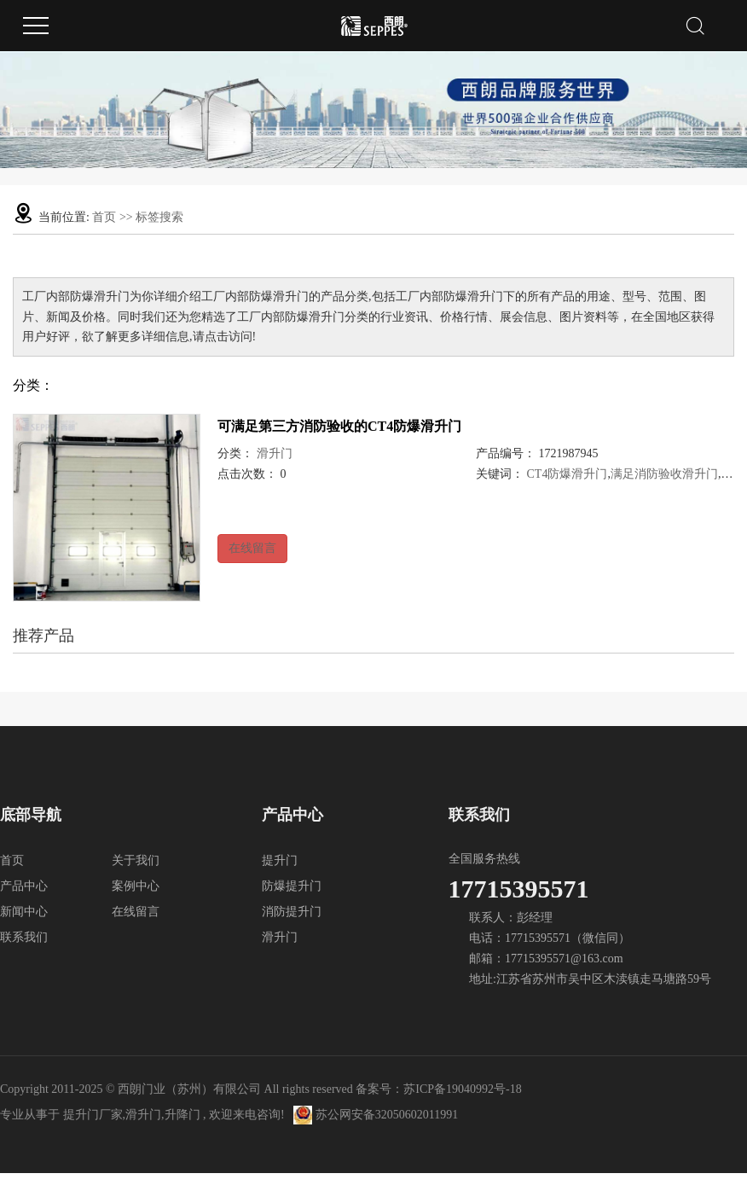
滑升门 (274, 453)
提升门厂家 (93, 1114)
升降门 (182, 1114)
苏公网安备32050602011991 (375, 1114)
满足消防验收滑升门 (664, 474)
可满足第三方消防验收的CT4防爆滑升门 (339, 426)
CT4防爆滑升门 (567, 474)
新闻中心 (24, 911)
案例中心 (135, 886)
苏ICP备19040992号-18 (462, 1089)
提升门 (280, 860)
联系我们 (24, 937)
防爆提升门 (291, 886)
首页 (104, 217)
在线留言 (252, 548)
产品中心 (24, 886)
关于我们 (135, 860)
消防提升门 (291, 911)
